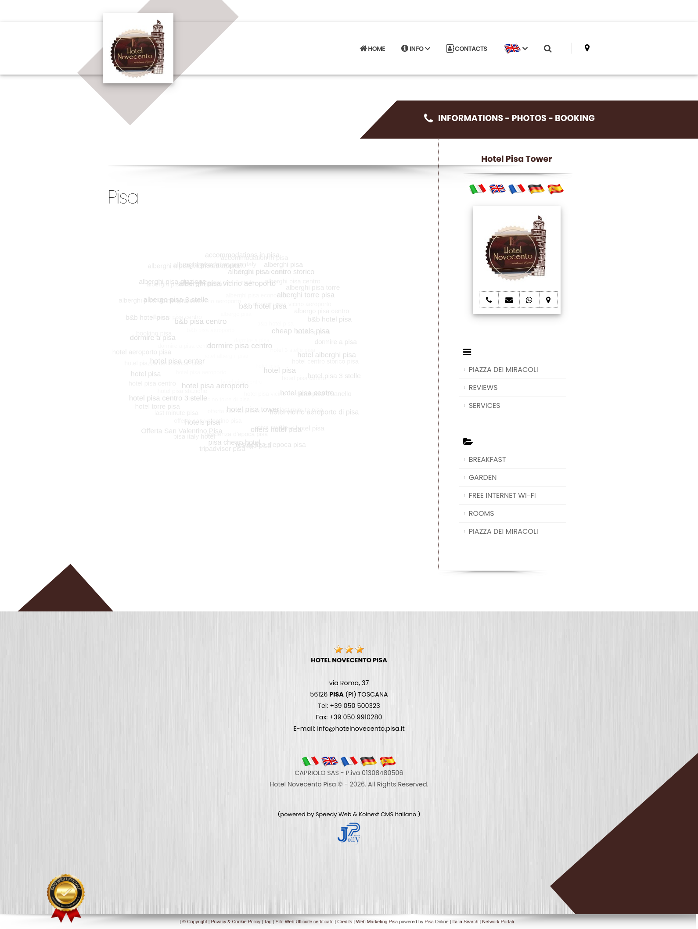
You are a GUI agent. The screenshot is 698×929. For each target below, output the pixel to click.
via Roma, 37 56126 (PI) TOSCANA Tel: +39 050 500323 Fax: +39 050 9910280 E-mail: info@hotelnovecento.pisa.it (348, 694)
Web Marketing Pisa (377, 921)
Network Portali (498, 921)
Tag (267, 921)
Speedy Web (334, 814)
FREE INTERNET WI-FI (502, 495)
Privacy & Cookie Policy (235, 921)
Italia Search (465, 921)
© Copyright (194, 921)
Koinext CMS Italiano (388, 814)
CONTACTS (466, 48)
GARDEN (483, 477)
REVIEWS (483, 387)
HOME (372, 48)
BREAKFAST (487, 459)
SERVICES (484, 405)
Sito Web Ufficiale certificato (304, 921)
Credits (344, 921)
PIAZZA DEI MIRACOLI (503, 369)
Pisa (429, 921)
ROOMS (481, 513)
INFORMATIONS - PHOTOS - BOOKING (509, 118)
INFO (415, 48)
